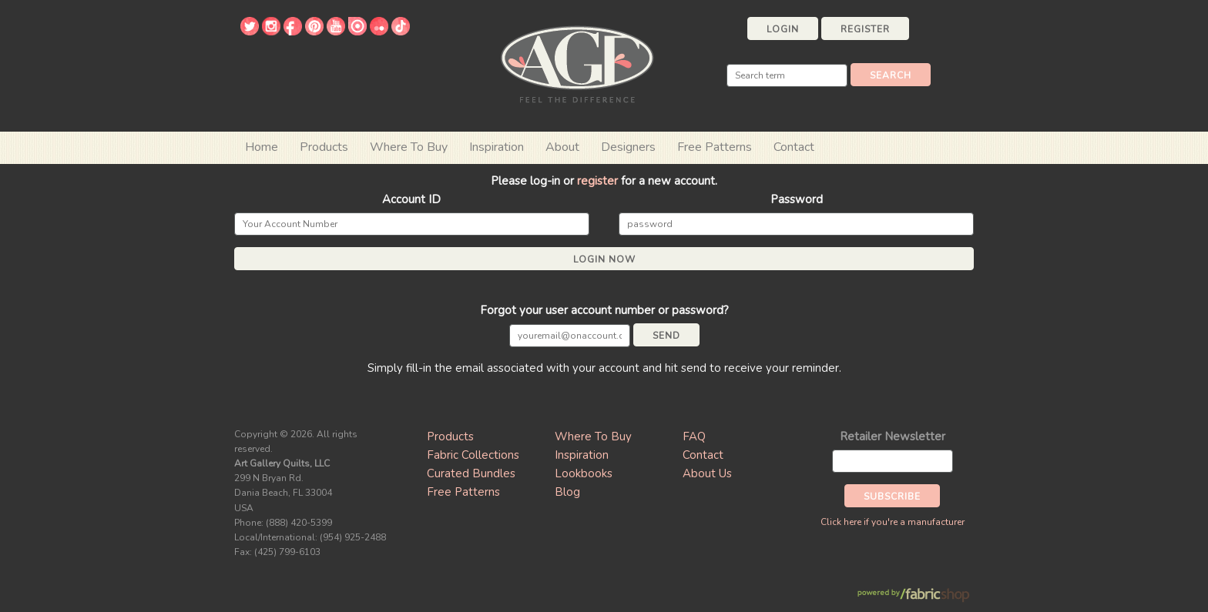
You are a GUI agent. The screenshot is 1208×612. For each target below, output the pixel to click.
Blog (567, 492)
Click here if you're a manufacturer (892, 522)
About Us (707, 473)
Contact (793, 147)
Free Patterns (714, 147)
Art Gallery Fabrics (577, 62)
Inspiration (496, 147)
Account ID (411, 199)
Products (450, 436)
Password (796, 199)
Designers (628, 147)
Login (783, 29)
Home (261, 147)
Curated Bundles (471, 473)
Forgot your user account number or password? (604, 310)
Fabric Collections (473, 455)
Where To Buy (593, 436)
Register (865, 29)
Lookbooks (583, 473)
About (562, 147)
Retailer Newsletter (892, 436)
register (597, 181)
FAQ (694, 436)
